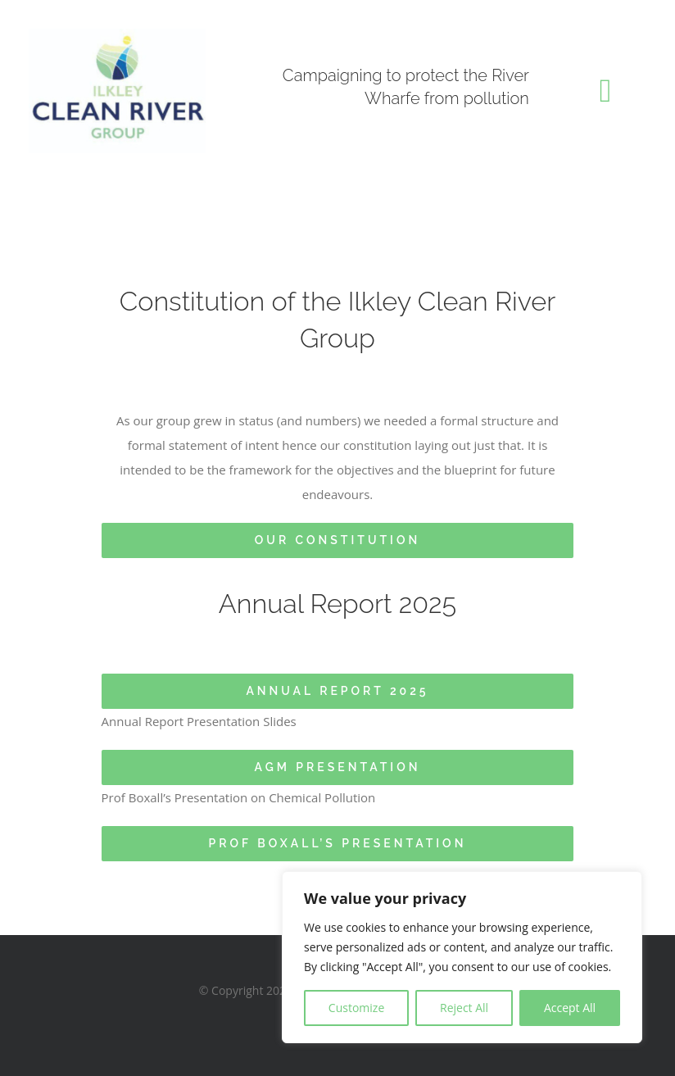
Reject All (464, 1007)
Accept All (570, 1007)
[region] (462, 957)
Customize (356, 1007)
